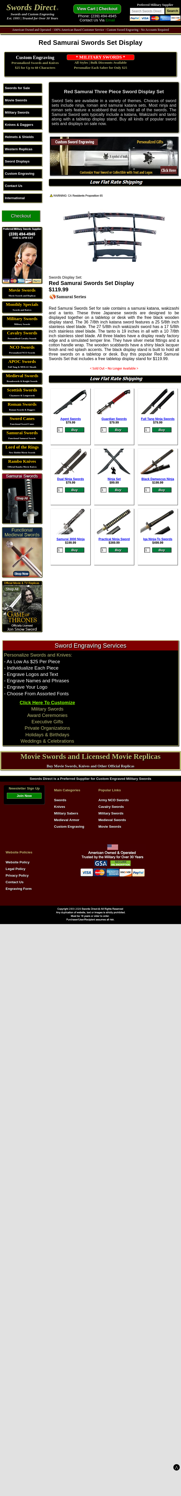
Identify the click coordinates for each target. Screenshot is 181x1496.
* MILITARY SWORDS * (100, 57)
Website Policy (18, 862)
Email (110, 20)
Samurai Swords (22, 432)
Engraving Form (19, 889)
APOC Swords (22, 361)
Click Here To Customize (47, 702)
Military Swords (17, 112)
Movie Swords (16, 100)
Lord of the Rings (21, 447)
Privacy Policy (17, 875)
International (15, 198)
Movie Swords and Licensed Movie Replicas (90, 756)
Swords (60, 800)
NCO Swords (22, 347)
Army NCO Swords (113, 800)
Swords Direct (31, 7)
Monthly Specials (22, 304)
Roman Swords (22, 404)
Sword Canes (22, 418)
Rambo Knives (22, 461)
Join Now (24, 796)
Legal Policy (15, 869)
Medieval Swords (22, 375)
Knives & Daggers (19, 125)
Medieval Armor (67, 820)
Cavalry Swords (22, 333)
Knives (59, 807)
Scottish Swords (22, 390)
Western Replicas (18, 149)
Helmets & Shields (19, 137)
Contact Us (13, 186)
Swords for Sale (17, 88)
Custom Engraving (35, 57)
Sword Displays (17, 161)
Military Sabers (66, 813)
